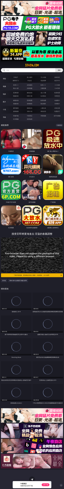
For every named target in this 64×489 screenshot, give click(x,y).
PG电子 (16, 77)
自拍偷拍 (29, 85)
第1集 (4, 280)
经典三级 (29, 96)
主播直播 (43, 88)
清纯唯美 (29, 104)
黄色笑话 (43, 111)
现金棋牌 (43, 80)
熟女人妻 (16, 88)
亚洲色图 (29, 100)
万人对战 (43, 77)
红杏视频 (16, 119)
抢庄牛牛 (57, 80)
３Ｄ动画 (57, 85)
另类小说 (29, 111)
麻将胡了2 (16, 80)
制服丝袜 (16, 96)
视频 (4, 86)
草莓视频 (43, 116)
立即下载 (45, 485)
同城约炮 (16, 116)
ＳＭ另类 (57, 88)
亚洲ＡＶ (16, 85)
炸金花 (30, 80)
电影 (4, 94)
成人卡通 (43, 93)
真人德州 (29, 77)
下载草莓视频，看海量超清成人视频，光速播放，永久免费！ (38, 275)
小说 (4, 109)
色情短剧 (29, 119)
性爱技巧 (57, 111)
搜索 (59, 70)
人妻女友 (43, 108)
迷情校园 (16, 111)
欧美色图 (43, 100)
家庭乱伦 (29, 108)
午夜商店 (29, 116)
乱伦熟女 (43, 96)
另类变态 (57, 96)
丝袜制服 (29, 88)
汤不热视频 (57, 116)
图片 (4, 102)
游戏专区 (57, 77)
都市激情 (16, 108)
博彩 (4, 79)
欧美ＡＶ (43, 85)
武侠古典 (57, 108)
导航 (4, 117)
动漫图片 (57, 100)
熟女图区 (43, 104)
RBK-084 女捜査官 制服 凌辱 (18, 280)
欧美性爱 (57, 93)
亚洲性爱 (16, 93)
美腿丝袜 (16, 104)
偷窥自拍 (16, 100)
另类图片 (57, 104)
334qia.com (32, 65)
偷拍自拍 (29, 93)
